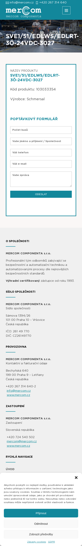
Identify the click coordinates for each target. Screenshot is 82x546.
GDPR (51, 542)
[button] (76, 477)
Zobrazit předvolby (41, 534)
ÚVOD (10, 469)
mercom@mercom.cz (22, 441)
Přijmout (41, 513)
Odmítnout (41, 523)
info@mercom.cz (22, 2)
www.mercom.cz (18, 395)
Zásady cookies (36, 542)
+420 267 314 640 (53, 2)
